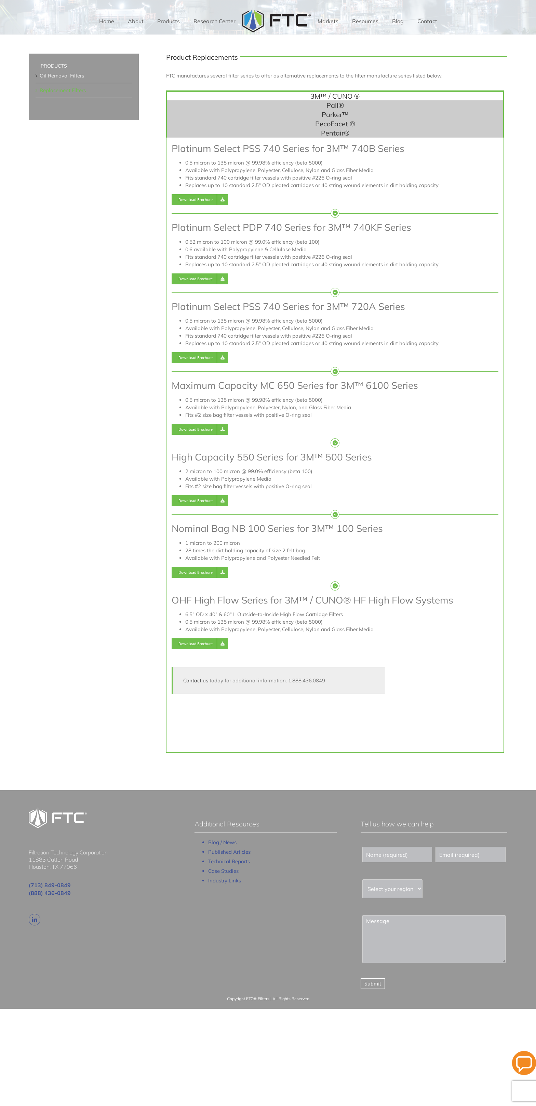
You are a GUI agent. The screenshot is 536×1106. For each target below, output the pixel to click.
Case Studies (223, 871)
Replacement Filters (63, 90)
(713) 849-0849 (50, 885)
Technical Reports (229, 861)
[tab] (335, 95)
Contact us (195, 680)
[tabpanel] (335, 445)
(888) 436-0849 (50, 893)
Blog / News (222, 842)
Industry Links (224, 880)
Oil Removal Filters (62, 75)
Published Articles (229, 852)
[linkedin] (34, 919)
